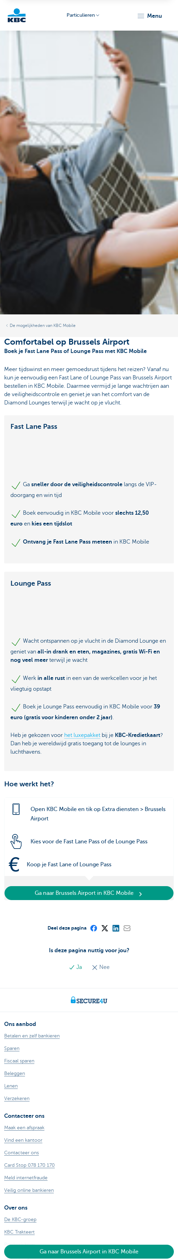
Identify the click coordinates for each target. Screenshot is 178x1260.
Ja (76, 967)
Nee (101, 967)
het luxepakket (82, 735)
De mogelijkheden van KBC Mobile (43, 325)
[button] (149, 16)
